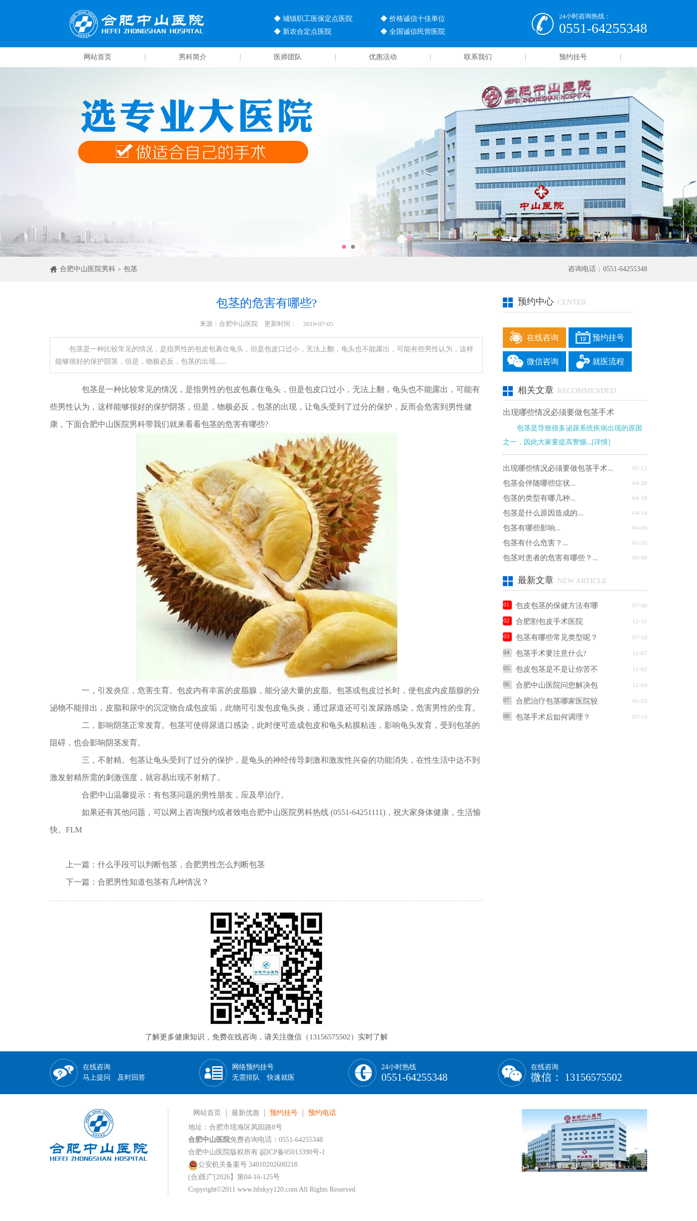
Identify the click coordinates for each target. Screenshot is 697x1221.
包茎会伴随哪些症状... (539, 483)
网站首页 (98, 57)
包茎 (130, 269)
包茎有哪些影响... (532, 528)
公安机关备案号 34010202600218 (243, 1164)
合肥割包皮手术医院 (543, 621)
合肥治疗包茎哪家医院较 (550, 701)
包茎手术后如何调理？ (546, 717)
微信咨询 (543, 361)
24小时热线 (414, 1073)
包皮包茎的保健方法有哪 (550, 606)
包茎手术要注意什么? (544, 653)
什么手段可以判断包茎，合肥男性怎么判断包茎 (181, 864)
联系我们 (478, 57)
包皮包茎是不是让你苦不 (550, 669)
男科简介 (193, 57)
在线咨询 (543, 337)
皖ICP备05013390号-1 (292, 1152)
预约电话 (322, 1113)
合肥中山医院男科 (88, 269)
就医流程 (608, 361)
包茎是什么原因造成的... (543, 513)
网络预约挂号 (263, 1072)
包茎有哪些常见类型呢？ (550, 637)
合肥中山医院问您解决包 (550, 685)
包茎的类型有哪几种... (539, 498)
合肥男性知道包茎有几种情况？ (153, 882)
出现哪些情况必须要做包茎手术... (558, 468)
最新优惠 (245, 1113)
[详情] (601, 442)
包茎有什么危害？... (535, 543)
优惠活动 (383, 57)
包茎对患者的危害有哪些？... (550, 558)
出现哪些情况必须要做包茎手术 (558, 412)
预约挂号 (573, 57)
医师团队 (288, 57)
